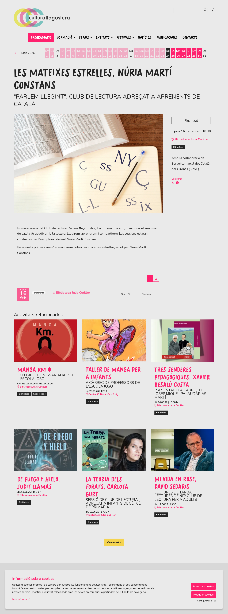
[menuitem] (212, 10)
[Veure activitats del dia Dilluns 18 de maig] (136, 53)
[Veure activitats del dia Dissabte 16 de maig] (125, 53)
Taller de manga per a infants (113, 373)
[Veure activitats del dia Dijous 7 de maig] (78, 53)
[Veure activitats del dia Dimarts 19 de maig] (141, 53)
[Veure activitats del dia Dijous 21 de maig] (152, 53)
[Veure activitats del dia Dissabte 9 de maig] (89, 53)
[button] (206, 10)
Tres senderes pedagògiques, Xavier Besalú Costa (182, 377)
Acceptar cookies (203, 586)
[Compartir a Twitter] (173, 182)
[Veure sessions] (150, 278)
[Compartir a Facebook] (177, 182)
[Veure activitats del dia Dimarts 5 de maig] (68, 53)
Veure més (114, 542)
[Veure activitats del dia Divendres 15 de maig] (120, 53)
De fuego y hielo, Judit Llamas (38, 483)
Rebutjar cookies (203, 595)
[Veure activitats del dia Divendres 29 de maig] (194, 53)
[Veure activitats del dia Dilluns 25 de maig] (173, 53)
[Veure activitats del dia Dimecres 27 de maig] (183, 53)
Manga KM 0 (34, 369)
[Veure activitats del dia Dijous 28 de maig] (189, 53)
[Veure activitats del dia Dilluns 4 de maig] (62, 53)
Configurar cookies (206, 601)
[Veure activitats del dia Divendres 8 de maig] (83, 53)
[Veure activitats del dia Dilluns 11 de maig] (99, 53)
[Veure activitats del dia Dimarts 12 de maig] (104, 53)
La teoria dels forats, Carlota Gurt (107, 486)
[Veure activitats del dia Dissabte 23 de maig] (162, 53)
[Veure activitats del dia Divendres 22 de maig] (157, 53)
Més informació (21, 599)
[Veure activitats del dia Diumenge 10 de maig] (94, 53)
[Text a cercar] (190, 10)
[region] (88, 163)
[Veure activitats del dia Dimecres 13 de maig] (110, 53)
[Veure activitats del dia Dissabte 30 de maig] (199, 53)
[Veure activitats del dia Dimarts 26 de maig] (178, 53)
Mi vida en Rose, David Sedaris (175, 482)
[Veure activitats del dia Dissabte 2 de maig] (52, 53)
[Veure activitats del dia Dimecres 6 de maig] (73, 53)
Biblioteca (178, 147)
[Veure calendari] (156, 278)
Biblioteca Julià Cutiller (190, 139)
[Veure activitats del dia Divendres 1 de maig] (47, 53)
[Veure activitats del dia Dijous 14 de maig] (115, 53)
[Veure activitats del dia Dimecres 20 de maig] (147, 53)
